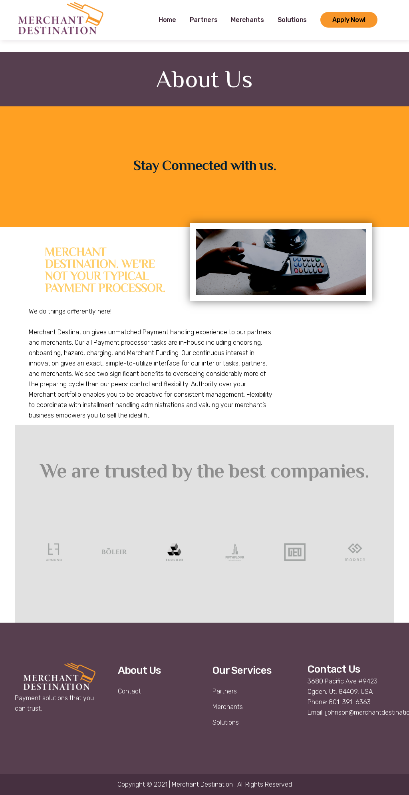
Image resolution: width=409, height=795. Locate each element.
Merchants (227, 707)
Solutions (225, 722)
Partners (224, 691)
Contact (129, 691)
